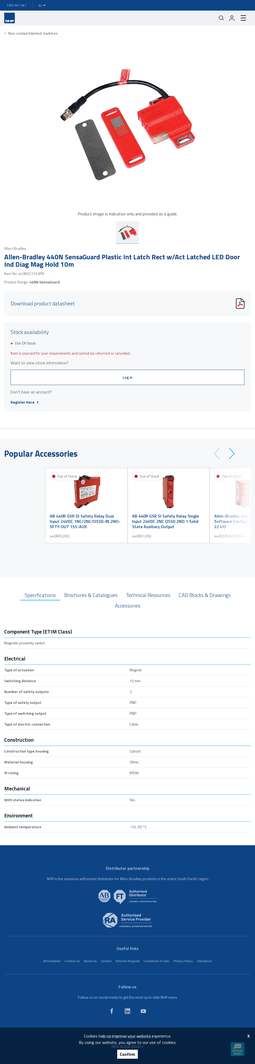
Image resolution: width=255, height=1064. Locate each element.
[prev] (219, 453)
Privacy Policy (183, 960)
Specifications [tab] (40, 595)
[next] (229, 453)
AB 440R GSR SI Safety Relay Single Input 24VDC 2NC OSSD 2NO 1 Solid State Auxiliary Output (165, 521)
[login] (232, 18)
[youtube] (143, 1011)
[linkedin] (127, 1011)
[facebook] (111, 1011)
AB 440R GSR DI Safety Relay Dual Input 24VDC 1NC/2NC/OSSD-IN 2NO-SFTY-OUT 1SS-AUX (85, 521)
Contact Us (72, 960)
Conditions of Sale (156, 960)
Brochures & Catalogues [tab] (90, 595)
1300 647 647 (16, 5)
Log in (128, 377)
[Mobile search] (221, 18)
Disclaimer (204, 960)
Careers (106, 960)
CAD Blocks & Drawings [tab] (205, 595)
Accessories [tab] (127, 605)
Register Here (25, 402)
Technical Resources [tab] (148, 595)
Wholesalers (51, 960)
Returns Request (127, 960)
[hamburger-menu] (243, 18)
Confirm (127, 1054)
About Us (90, 960)
